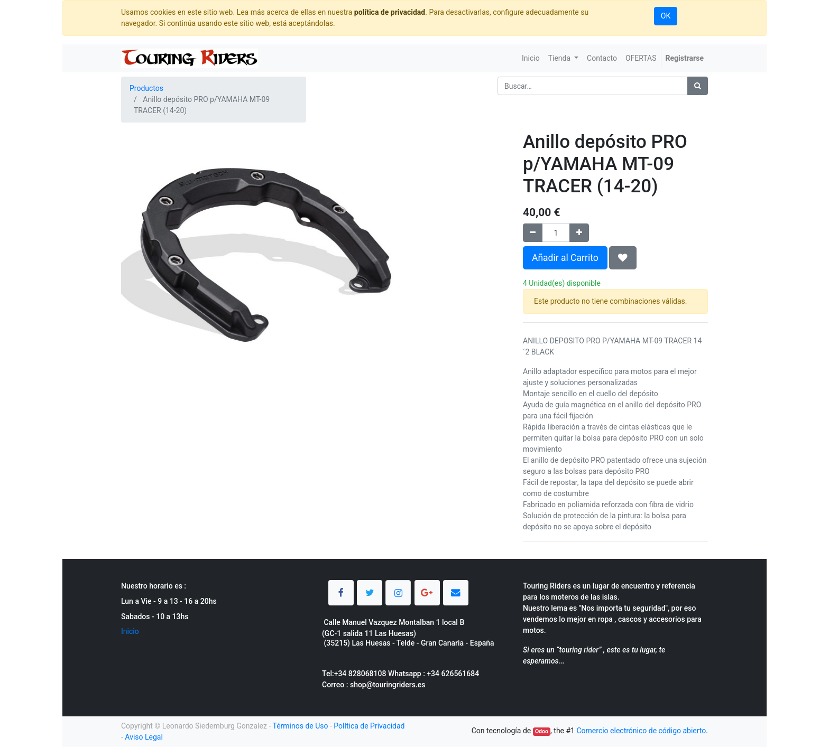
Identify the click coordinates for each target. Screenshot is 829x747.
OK (665, 16)
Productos (146, 88)
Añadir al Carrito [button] (565, 258)
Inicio (130, 631)
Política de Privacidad (369, 726)
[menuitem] (531, 58)
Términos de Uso (300, 726)
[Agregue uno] (579, 232)
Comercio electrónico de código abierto (641, 730)
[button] (623, 257)
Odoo (541, 731)
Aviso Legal (144, 737)
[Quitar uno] (532, 232)
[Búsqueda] (697, 86)
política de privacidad (389, 12)
